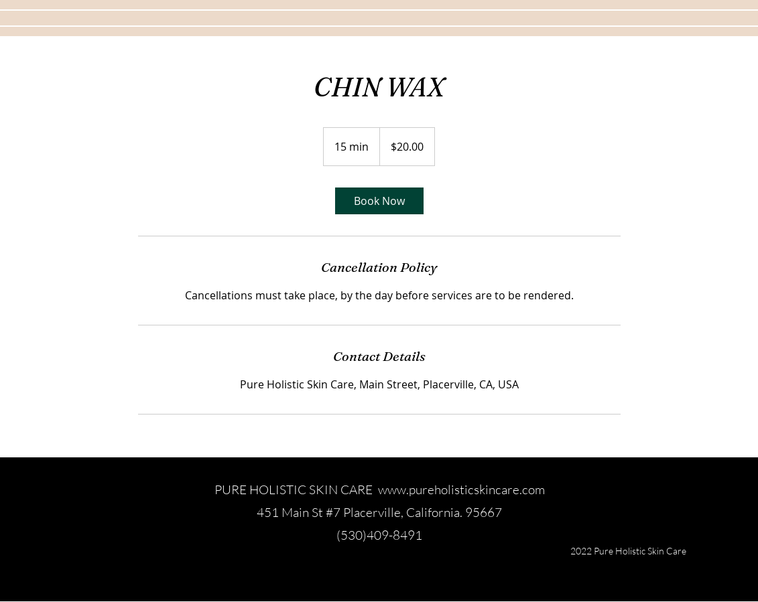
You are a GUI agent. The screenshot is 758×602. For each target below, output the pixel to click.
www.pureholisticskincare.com (461, 489)
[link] (379, 200)
